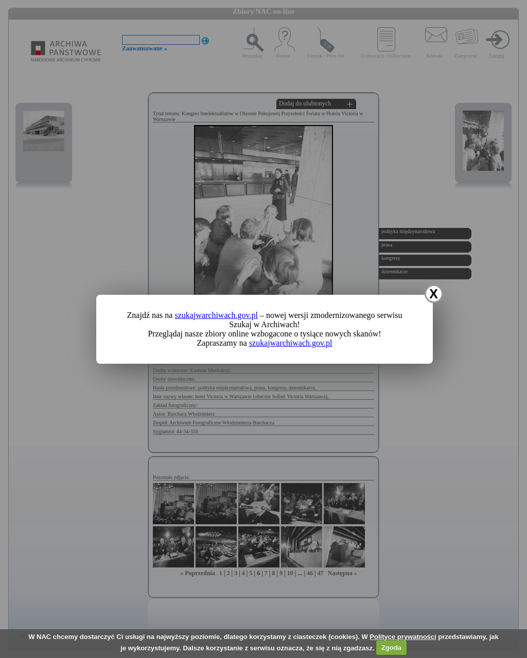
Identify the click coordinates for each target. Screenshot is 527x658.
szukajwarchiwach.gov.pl (216, 315)
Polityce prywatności (403, 637)
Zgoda (391, 647)
